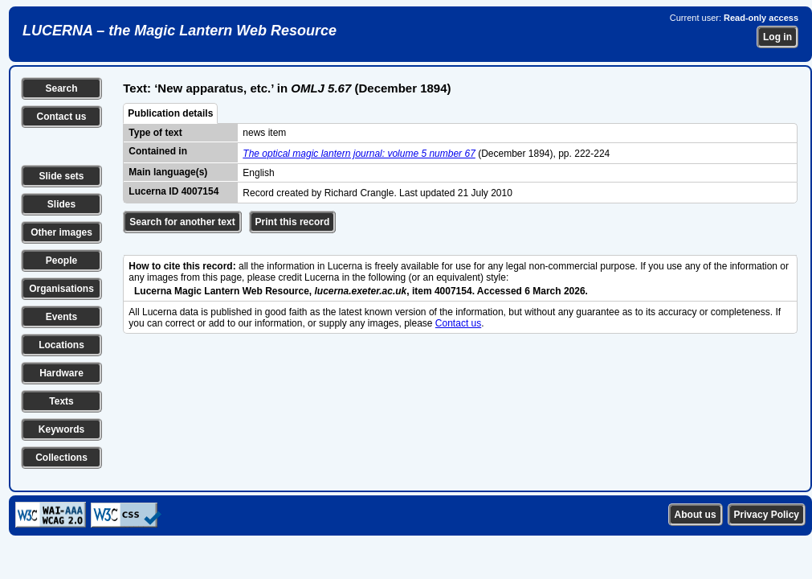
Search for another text (182, 222)
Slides (61, 204)
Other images (61, 232)
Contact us (61, 116)
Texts (61, 401)
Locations (61, 345)
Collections (61, 457)
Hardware (61, 373)
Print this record (292, 222)
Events (61, 316)
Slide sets (61, 176)
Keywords (61, 429)
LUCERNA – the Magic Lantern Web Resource (179, 31)
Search (61, 88)
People (61, 260)
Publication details (170, 113)
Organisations (61, 288)
